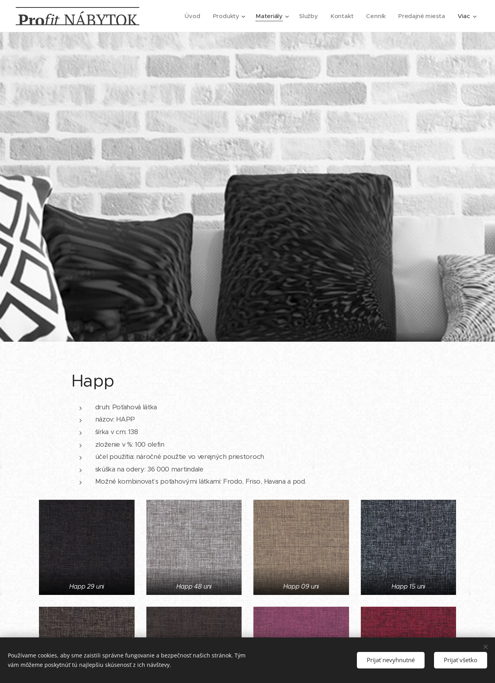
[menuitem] (190, 16)
